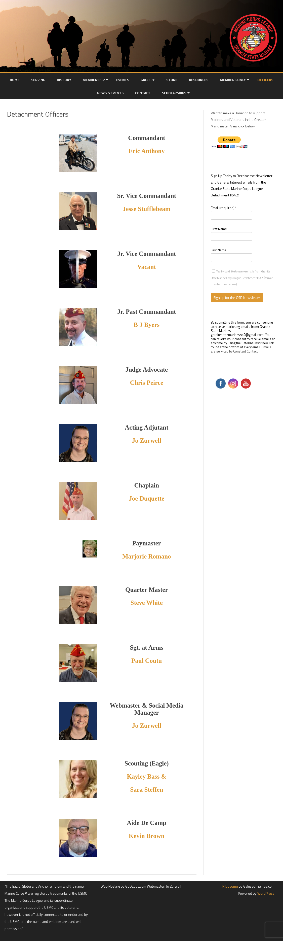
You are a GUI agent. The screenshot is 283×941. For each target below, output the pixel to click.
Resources (198, 79)
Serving (38, 79)
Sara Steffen (146, 789)
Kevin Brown (147, 835)
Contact (142, 92)
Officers (265, 79)
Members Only (233, 79)
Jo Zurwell (146, 725)
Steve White (147, 602)
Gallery (148, 79)
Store (171, 79)
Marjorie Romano (146, 556)
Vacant (146, 266)
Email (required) (224, 207)
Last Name (218, 250)
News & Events (110, 92)
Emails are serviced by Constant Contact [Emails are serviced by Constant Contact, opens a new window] (241, 349)
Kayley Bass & (146, 776)
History (64, 79)
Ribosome (230, 886)
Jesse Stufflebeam (147, 208)
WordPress (265, 893)
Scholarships (174, 92)
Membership (94, 79)
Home (15, 79)
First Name (219, 228)
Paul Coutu (146, 660)
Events (122, 79)
